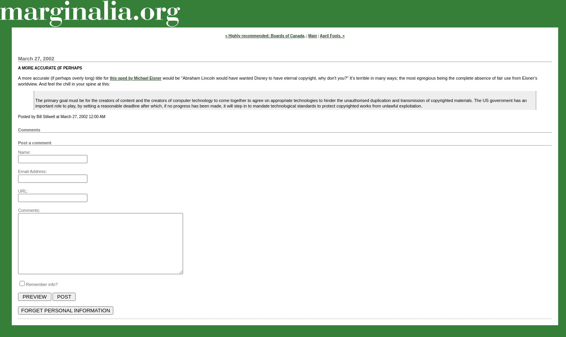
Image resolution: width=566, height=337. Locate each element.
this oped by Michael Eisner (135, 78)
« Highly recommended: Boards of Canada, (265, 36)
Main (312, 36)
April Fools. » (332, 36)
